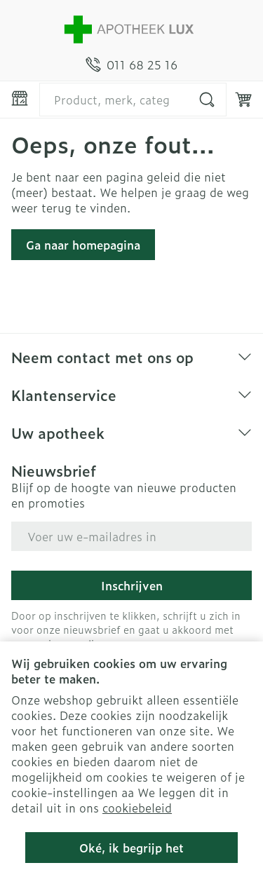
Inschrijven (132, 585)
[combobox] (133, 99)
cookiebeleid (137, 807)
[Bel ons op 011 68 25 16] (131, 64)
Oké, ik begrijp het (131, 847)
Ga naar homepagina (83, 244)
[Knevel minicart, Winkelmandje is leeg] (243, 99)
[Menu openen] (19, 98)
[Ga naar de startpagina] (131, 28)
